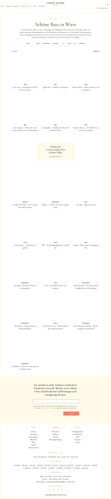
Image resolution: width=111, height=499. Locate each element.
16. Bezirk (42, 468)
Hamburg (10, 8)
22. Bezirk (76, 468)
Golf (77, 437)
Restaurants (46, 43)
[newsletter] (61, 490)
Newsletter (67, 476)
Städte (5, 5)
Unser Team (57, 476)
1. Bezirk (17, 465)
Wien (32, 8)
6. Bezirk (55, 465)
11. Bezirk (93, 465)
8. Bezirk (70, 465)
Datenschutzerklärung (48, 408)
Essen (28, 43)
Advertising (53, 479)
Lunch (69, 43)
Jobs (60, 479)
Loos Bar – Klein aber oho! (86, 205)
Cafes (37, 43)
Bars (63, 43)
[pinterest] (57, 490)
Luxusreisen (15, 5)
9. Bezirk (77, 465)
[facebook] (49, 490)
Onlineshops (77, 434)
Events (45, 479)
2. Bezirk (24, 465)
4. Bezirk (39, 465)
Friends (65, 479)
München (26, 8)
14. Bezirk (34, 468)
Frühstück (56, 43)
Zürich (37, 8)
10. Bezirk (85, 465)
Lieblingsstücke (77, 431)
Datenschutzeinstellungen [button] (56, 482)
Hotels (55, 437)
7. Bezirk (62, 465)
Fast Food (82, 43)
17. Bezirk (51, 468)
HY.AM (64, 495)
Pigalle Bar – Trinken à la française (55, 87)
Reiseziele (55, 431)
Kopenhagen (18, 8)
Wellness (55, 434)
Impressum (71, 482)
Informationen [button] (55, 472)
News (77, 442)
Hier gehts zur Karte (55, 156)
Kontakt (49, 476)
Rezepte (78, 439)
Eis (75, 43)
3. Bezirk (32, 465)
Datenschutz (40, 482)
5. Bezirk (47, 465)
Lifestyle (26, 5)
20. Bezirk (67, 468)
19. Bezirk (59, 468)
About (42, 476)
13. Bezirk (26, 468)
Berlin (4, 8)
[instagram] (53, 490)
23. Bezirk (84, 468)
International (44, 8)
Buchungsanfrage (55, 439)
